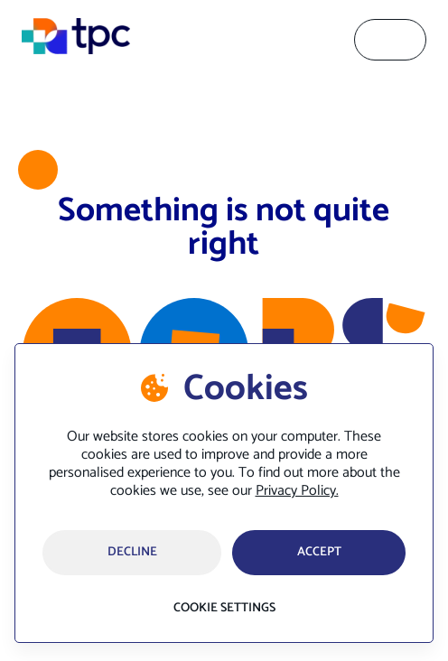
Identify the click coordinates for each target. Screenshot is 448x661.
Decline (132, 552)
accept (319, 552)
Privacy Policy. (297, 491)
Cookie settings (224, 608)
